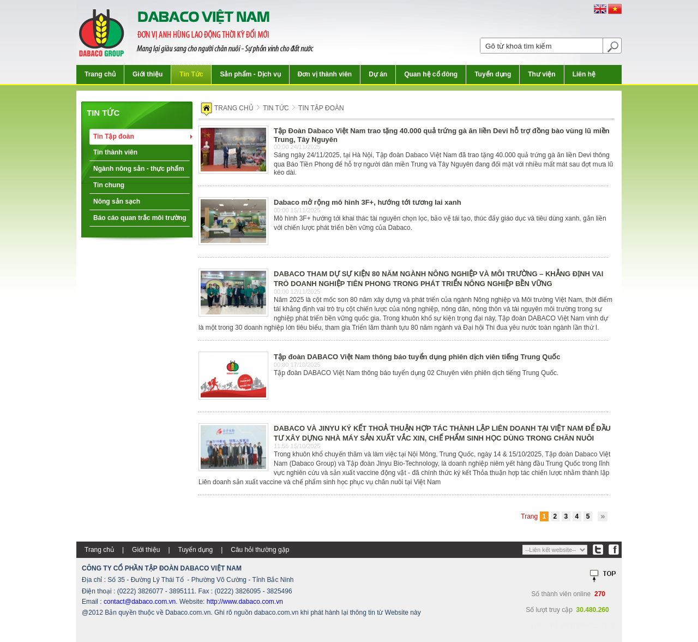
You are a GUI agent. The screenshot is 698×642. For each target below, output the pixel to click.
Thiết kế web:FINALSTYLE (573, 625)
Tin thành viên (115, 152)
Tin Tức (191, 74)
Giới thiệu (148, 74)
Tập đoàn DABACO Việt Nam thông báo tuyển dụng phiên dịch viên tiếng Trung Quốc (417, 357)
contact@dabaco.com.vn (140, 601)
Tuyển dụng (492, 74)
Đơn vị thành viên (325, 74)
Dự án (378, 74)
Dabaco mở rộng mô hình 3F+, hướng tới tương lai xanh (367, 202)
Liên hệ (584, 74)
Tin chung (108, 185)
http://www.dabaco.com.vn (245, 601)
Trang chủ (100, 74)
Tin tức (103, 112)
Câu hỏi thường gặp (260, 550)
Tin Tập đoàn (113, 136)
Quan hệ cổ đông (431, 74)
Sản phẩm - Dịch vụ (250, 74)
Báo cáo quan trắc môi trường (139, 218)
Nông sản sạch (116, 201)
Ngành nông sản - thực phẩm (138, 169)
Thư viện (541, 74)
